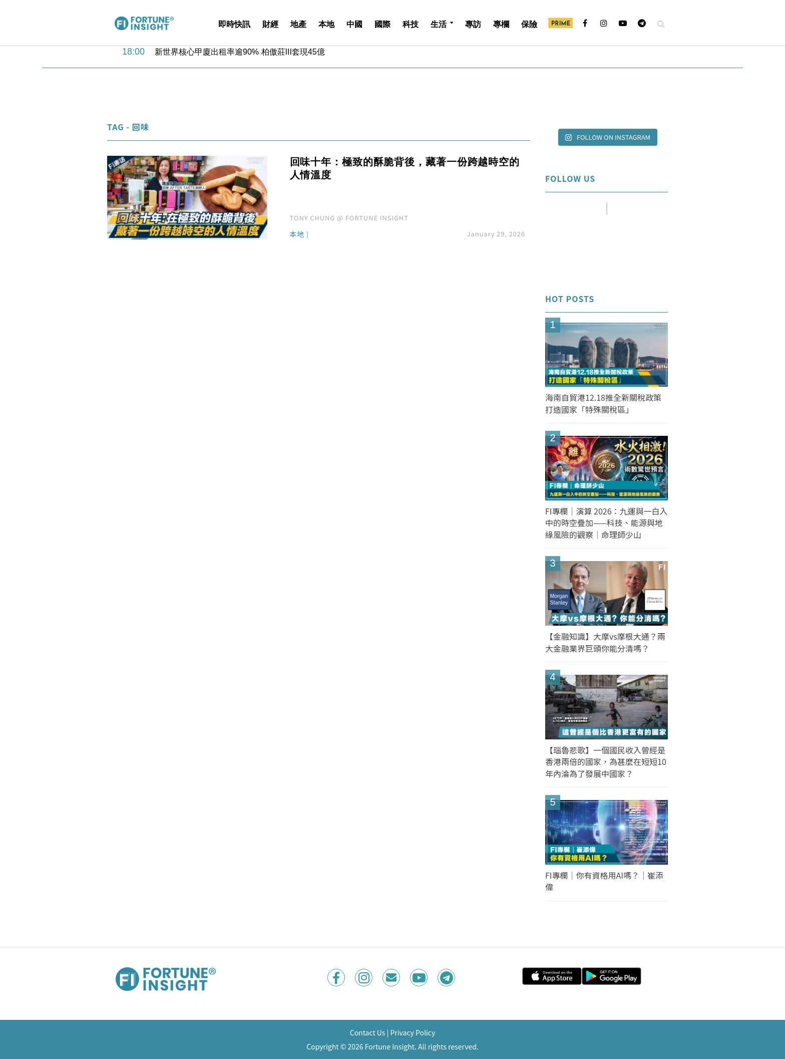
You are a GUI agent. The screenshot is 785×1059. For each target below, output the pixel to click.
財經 (270, 24)
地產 (298, 24)
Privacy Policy (412, 1032)
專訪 (473, 24)
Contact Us (367, 1032)
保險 (529, 24)
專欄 (501, 24)
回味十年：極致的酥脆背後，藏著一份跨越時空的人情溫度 (405, 168)
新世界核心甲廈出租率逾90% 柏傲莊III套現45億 (240, 52)
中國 (354, 24)
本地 (326, 24)
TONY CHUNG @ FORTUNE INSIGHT (349, 217)
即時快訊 (234, 24)
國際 (382, 24)
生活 (439, 24)
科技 (411, 24)
